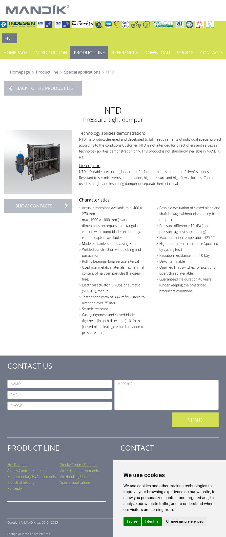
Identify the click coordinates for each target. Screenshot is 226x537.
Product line (89, 52)
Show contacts (43, 206)
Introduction (50, 52)
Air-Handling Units (74, 476)
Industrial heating (20, 482)
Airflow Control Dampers (26, 470)
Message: (126, 384)
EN (7, 38)
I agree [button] (132, 521)
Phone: (17, 405)
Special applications (82, 72)
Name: (16, 384)
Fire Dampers (17, 464)
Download (157, 52)
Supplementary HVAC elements (31, 476)
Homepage (15, 52)
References (124, 52)
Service (185, 52)
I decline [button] (151, 521)
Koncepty (14, 488)
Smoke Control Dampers (79, 464)
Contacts (211, 52)
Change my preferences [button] (184, 521)
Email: (16, 394)
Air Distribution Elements (79, 470)
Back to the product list (45, 88)
